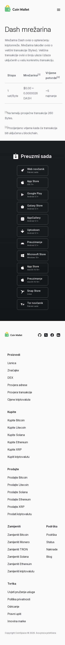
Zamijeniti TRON (17, 549)
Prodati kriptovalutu (19, 514)
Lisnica (11, 363)
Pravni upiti (14, 614)
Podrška (51, 534)
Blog (49, 556)
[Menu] (58, 9)
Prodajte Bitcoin (17, 477)
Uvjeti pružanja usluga (21, 592)
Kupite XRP (14, 449)
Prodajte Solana (17, 492)
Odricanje (13, 606)
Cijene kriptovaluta (18, 399)
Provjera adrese (17, 385)
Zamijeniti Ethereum (19, 564)
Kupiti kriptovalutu (18, 457)
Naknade (52, 549)
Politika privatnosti (18, 599)
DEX (10, 377)
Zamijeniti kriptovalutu (20, 571)
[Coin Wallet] (17, 9)
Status (50, 542)
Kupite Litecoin (16, 427)
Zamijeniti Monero (18, 542)
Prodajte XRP (15, 506)
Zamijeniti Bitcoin (17, 534)
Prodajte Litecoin (18, 485)
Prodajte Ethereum (19, 499)
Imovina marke (16, 621)
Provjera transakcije (19, 392)
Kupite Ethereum (17, 442)
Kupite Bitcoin (16, 420)
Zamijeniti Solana (18, 556)
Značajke (13, 370)
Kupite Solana (16, 435)
